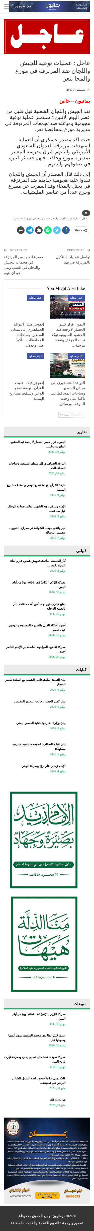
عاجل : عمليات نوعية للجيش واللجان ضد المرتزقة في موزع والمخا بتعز (51, 218)
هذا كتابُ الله (57, 1100)
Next (65, 414)
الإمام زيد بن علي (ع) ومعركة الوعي (43, 766)
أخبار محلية (76, 297)
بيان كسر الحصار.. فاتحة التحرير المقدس (39, 701)
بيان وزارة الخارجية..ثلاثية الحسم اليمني (40, 723)
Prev (78, 414)
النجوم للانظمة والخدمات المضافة (35, 1223)
